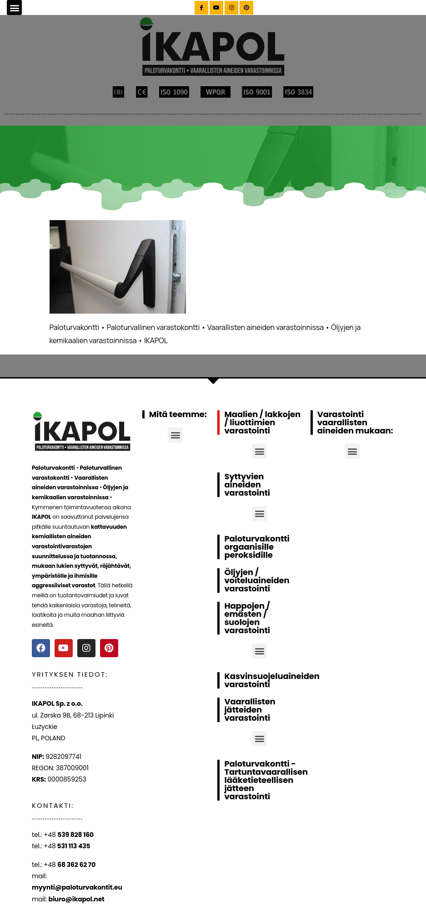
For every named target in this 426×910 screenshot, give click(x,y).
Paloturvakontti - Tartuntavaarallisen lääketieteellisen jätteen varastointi (265, 780)
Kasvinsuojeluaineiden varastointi (271, 680)
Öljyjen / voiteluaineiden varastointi (256, 580)
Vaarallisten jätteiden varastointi (249, 709)
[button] (14, 7)
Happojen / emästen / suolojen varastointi (247, 618)
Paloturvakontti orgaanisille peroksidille (256, 547)
